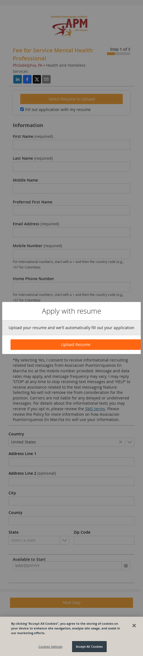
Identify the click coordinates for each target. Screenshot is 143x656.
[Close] (134, 625)
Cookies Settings (51, 646)
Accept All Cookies (89, 646)
